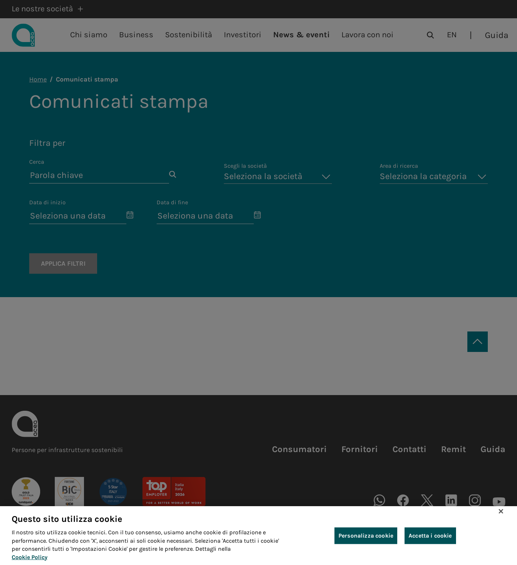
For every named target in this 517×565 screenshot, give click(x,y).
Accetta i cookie (430, 536)
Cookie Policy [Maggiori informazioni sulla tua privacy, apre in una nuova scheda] (29, 557)
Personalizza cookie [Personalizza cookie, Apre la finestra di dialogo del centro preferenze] (365, 536)
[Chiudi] (501, 512)
